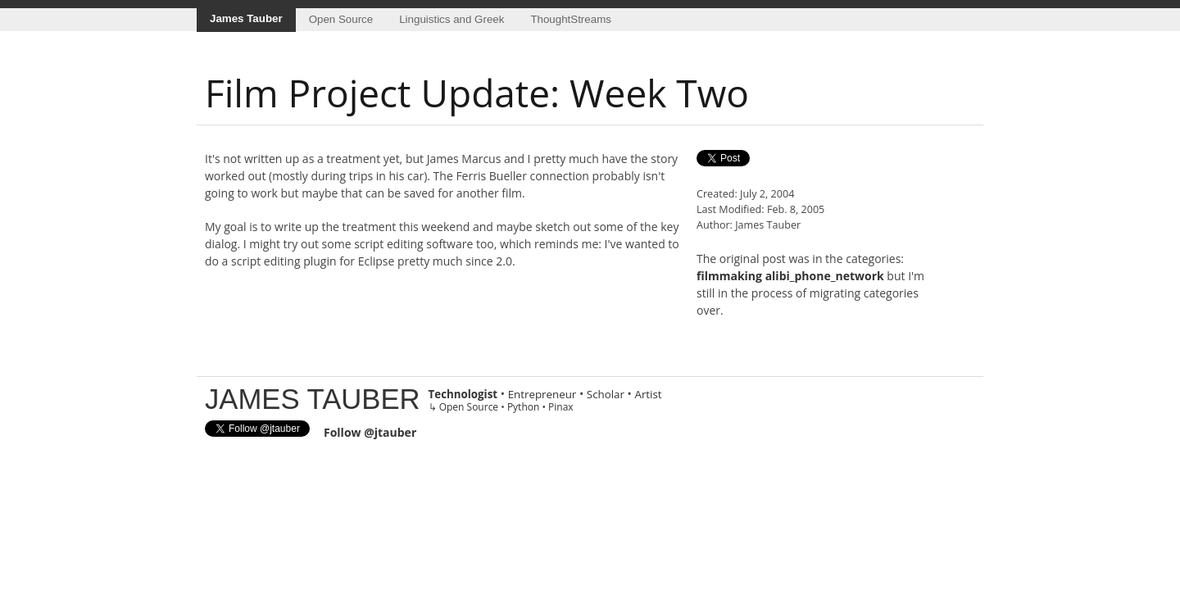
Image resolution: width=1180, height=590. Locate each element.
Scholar (605, 394)
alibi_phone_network (824, 276)
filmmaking (729, 276)
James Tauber (246, 18)
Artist (647, 394)
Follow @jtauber (370, 432)
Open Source (341, 19)
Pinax (561, 407)
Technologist (463, 394)
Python (523, 407)
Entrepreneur (542, 394)
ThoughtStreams (570, 19)
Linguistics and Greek (451, 19)
